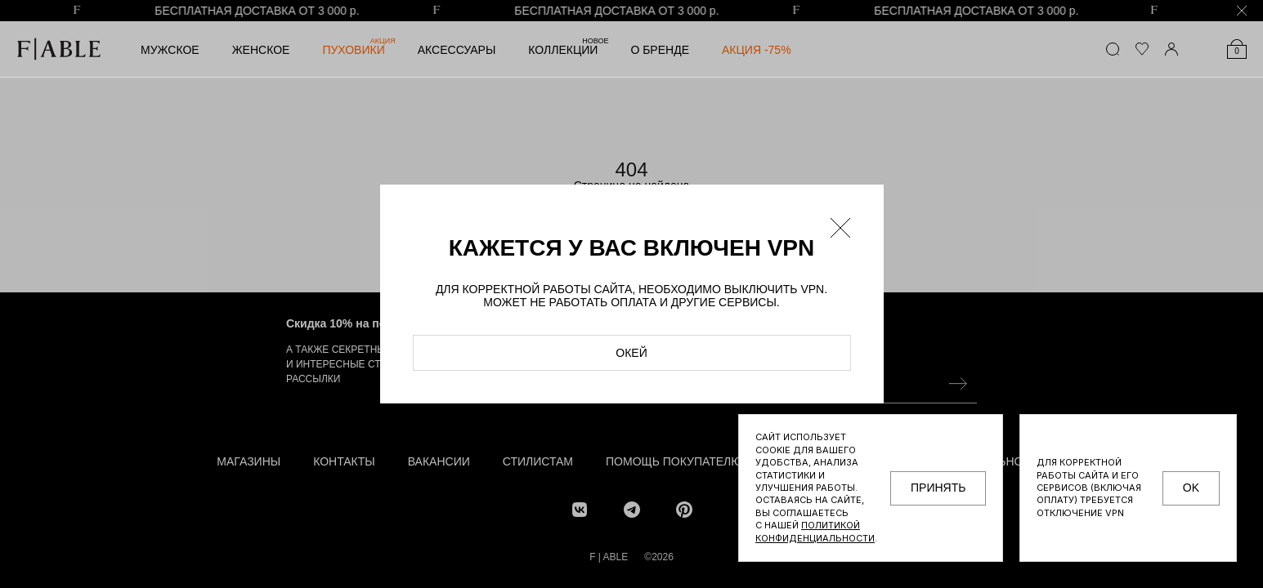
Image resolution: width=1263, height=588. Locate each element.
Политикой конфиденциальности (815, 531)
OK (1191, 487)
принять (938, 487)
